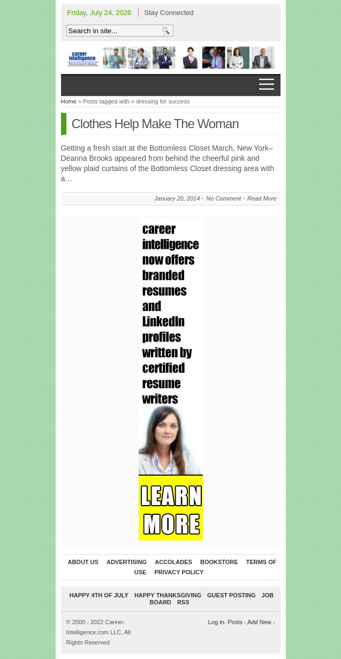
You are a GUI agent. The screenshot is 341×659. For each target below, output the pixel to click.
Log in (216, 622)
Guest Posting (231, 595)
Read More (261, 198)
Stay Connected (169, 13)
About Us (82, 562)
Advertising (127, 562)
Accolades (173, 562)
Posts (235, 622)
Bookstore (219, 562)
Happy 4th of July (99, 595)
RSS (183, 602)
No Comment (223, 198)
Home (69, 101)
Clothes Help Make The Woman (155, 123)
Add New (259, 622)
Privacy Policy (178, 572)
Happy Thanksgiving (167, 595)
